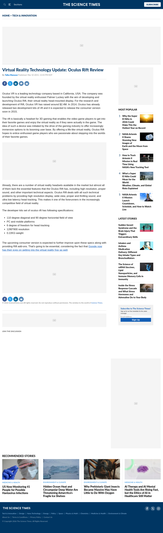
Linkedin (15, 83)
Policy (53, 513)
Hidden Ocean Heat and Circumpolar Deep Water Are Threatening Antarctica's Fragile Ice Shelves (60, 491)
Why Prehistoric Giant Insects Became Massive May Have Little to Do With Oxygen (102, 489)
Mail (26, 83)
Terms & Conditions (20, 517)
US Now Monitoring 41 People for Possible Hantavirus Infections (16, 490)
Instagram (158, 508)
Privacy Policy (35, 517)
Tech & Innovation (9, 513)
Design (21, 513)
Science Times (96, 303)
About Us (6, 517)
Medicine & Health (98, 513)
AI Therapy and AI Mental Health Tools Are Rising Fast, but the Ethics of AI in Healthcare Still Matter (142, 491)
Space (61, 513)
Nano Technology (34, 513)
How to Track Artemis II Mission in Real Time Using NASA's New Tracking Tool (135, 161)
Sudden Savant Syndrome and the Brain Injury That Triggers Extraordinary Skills (128, 231)
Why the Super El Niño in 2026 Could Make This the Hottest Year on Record (133, 122)
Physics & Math (72, 513)
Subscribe (152, 4)
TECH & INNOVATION (24, 15)
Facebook (4, 83)
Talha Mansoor (11, 75)
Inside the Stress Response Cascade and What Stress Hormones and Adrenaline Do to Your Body (132, 291)
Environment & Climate (117, 513)
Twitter (10, 83)
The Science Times (81, 4)
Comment (21, 83)
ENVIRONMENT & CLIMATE (54, 482)
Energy (46, 513)
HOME (6, 15)
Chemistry (84, 513)
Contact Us (48, 517)
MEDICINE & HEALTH (11, 482)
